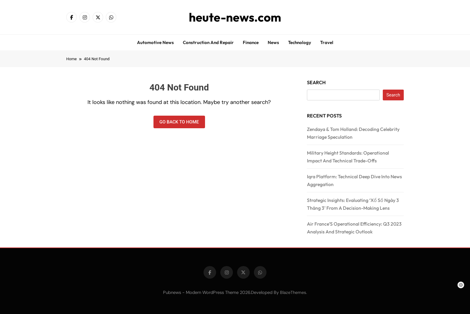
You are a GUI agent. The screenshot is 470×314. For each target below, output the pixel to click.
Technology (299, 42)
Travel (326, 42)
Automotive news (155, 42)
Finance (251, 42)
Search (316, 82)
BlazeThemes (293, 292)
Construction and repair (208, 42)
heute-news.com (235, 17)
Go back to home (179, 122)
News (273, 42)
